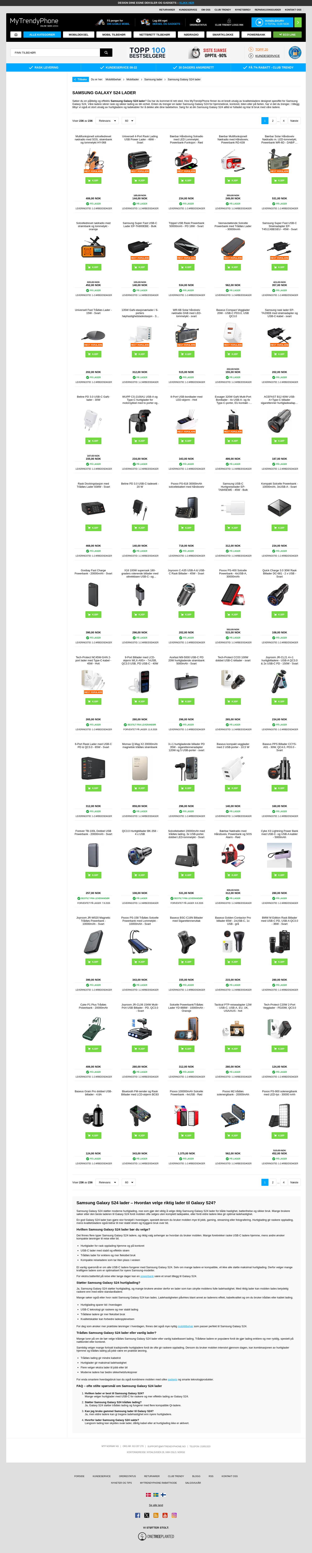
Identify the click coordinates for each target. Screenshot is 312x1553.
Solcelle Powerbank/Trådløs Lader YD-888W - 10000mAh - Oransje (186, 1007)
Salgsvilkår (193, 1483)
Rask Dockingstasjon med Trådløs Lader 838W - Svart (93, 485)
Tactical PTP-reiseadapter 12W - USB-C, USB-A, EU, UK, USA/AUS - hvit (232, 1007)
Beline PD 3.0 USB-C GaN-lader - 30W (93, 398)
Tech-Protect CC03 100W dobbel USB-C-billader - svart (232, 659)
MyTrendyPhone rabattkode (158, 1483)
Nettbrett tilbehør (155, 34)
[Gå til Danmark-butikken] (148, 1494)
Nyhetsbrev (243, 9)
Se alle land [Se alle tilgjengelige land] (156, 1505)
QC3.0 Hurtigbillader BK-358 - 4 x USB (140, 832)
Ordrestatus (127, 1476)
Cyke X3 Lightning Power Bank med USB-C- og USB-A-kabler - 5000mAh (279, 834)
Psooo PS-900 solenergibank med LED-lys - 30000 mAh (279, 1093)
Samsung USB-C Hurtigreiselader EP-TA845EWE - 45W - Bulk (233, 486)
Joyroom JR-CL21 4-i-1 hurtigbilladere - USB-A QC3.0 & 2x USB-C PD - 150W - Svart (279, 660)
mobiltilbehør (185, 1326)
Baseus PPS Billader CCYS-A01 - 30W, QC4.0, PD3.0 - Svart (279, 747)
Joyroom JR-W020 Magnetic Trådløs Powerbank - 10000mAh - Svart (93, 920)
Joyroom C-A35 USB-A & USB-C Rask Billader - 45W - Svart (186, 572)
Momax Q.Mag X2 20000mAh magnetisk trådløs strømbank (140, 745)
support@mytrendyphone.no (166, 1446)
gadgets (172, 1379)
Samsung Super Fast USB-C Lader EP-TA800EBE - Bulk (140, 224)
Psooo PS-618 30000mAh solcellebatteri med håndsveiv (186, 485)
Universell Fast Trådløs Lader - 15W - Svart (93, 311)
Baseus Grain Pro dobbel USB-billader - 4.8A (93, 1093)
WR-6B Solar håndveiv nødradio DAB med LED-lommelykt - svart (187, 313)
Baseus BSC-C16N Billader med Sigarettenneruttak (186, 919)
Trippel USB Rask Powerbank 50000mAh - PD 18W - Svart (186, 224)
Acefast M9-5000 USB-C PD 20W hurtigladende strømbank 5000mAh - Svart (186, 660)
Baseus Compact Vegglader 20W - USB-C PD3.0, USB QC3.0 (233, 313)
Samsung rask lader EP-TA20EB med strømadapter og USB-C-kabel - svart (279, 313)
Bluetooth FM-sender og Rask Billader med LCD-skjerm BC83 (140, 1093)
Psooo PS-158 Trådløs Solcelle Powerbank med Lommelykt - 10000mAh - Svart (140, 920)
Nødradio (191, 34)
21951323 (205, 1446)
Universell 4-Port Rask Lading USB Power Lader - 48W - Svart (140, 139)
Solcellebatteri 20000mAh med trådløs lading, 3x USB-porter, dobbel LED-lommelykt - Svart (186, 834)
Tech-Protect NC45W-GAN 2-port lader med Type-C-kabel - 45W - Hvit (93, 660)
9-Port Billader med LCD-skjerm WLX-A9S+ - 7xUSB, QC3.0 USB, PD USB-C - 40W (140, 660)
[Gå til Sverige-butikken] (155, 1494)
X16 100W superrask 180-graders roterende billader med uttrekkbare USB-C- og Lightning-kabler (139, 573)
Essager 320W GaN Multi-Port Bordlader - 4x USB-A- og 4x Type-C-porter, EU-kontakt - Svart (233, 399)
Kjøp (141, 267)
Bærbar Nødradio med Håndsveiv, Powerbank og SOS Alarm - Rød (233, 834)
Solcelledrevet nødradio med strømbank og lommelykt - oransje (93, 226)
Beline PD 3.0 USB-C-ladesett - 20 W (140, 485)
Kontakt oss (293, 9)
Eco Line (287, 34)
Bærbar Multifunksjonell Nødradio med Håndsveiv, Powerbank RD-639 (232, 139)
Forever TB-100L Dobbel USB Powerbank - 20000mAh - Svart (93, 832)
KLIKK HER (187, 2)
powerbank (147, 1276)
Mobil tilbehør (114, 34)
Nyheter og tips (121, 1483)
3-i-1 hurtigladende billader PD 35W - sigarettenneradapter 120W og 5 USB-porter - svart (186, 747)
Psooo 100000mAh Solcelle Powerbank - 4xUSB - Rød (186, 1093)
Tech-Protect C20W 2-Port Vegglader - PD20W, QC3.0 (279, 1006)
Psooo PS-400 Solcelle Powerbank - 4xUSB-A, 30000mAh (233, 573)
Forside (79, 1476)
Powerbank (256, 34)
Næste (294, 120)
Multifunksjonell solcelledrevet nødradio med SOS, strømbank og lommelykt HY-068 (93, 139)
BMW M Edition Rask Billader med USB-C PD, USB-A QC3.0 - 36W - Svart (279, 920)
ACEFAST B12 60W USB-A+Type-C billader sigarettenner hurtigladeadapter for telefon (279, 399)
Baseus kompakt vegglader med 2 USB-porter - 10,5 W (233, 745)
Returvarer (167, 9)
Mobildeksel (79, 34)
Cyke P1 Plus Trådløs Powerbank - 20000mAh (93, 1006)
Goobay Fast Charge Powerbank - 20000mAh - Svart (93, 572)
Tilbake (82, 79)
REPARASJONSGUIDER (268, 9)
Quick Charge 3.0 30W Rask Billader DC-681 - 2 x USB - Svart (279, 573)
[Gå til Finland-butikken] (163, 1494)
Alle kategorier (42, 34)
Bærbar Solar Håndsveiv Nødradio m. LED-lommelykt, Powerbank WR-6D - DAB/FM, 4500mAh (279, 139)
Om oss (205, 9)
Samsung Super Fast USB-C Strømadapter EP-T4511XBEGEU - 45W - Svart (279, 226)
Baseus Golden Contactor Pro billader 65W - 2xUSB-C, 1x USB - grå (233, 920)
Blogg (196, 1476)
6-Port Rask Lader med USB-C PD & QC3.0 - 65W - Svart (93, 745)
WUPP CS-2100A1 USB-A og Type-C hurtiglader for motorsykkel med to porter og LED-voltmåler (140, 399)
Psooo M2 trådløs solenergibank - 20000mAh (233, 1093)
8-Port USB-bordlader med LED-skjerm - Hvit (186, 398)
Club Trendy (223, 9)
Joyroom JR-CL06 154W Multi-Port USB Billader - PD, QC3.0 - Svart (139, 1007)
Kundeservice (188, 9)
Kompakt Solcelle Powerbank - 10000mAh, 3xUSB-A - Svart (279, 485)
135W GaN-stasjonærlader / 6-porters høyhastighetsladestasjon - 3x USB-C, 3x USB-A (139, 313)
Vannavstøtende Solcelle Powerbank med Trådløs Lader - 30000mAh (233, 226)
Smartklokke (222, 34)
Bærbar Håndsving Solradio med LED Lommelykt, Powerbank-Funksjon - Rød (186, 139)
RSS (211, 1476)
